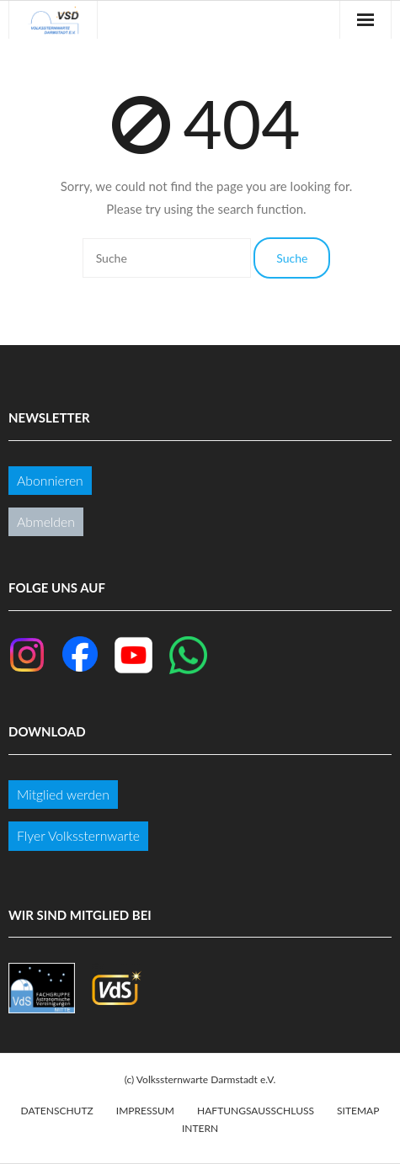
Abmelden (46, 521)
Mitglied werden (63, 794)
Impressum (145, 1110)
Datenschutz (57, 1110)
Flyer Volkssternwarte (78, 835)
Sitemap (358, 1110)
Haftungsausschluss (255, 1110)
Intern (200, 1128)
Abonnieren (50, 480)
